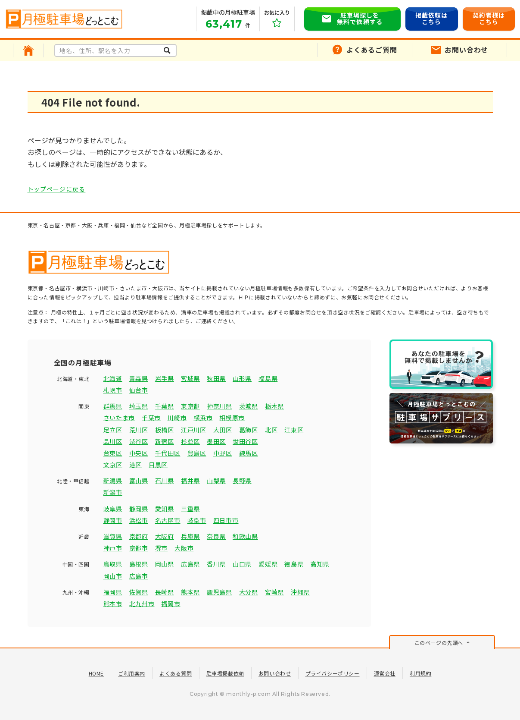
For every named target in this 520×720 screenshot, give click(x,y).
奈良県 (216, 536)
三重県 (190, 508)
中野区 (222, 453)
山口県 (242, 564)
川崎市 (177, 417)
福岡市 (170, 603)
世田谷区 (245, 441)
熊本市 (112, 603)
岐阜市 (196, 520)
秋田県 (216, 378)
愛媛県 (267, 564)
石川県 (164, 480)
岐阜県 (112, 508)
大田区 (222, 429)
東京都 (190, 406)
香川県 (216, 564)
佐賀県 (138, 592)
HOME (96, 673)
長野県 (242, 480)
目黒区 (158, 464)
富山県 (138, 480)
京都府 (138, 536)
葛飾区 (248, 429)
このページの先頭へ (438, 642)
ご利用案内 (131, 673)
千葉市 (151, 417)
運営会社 (384, 673)
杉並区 (190, 441)
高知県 (319, 564)
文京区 (112, 464)
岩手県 (164, 378)
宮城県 (190, 378)
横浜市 (202, 417)
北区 (271, 429)
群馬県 (112, 406)
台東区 (112, 453)
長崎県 (164, 592)
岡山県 (164, 564)
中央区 (138, 453)
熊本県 (190, 592)
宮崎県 (274, 592)
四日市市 (226, 520)
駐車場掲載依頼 (225, 673)
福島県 (267, 378)
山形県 (242, 378)
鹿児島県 (219, 592)
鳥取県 (112, 564)
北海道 (112, 378)
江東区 (293, 429)
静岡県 (138, 508)
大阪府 (164, 536)
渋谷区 (138, 441)
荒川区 (138, 429)
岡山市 (112, 576)
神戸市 (112, 548)
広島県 (190, 564)
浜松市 (138, 520)
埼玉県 (138, 406)
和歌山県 (245, 536)
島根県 (138, 564)
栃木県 (274, 406)
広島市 (138, 576)
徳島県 (293, 564)
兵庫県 (190, 536)
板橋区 (164, 429)
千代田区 (168, 453)
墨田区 (216, 441)
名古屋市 (168, 520)
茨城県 (248, 406)
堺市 (161, 548)
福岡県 (112, 592)
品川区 (112, 441)
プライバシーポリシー (332, 673)
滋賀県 (112, 536)
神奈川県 (219, 406)
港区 (135, 464)
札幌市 (112, 390)
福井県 (190, 480)
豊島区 (196, 453)
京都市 (138, 548)
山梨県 (216, 480)
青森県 (138, 378)
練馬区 (248, 453)
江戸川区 (193, 429)
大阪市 (183, 548)
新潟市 (112, 492)
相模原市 (232, 417)
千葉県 (164, 406)
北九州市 (142, 603)
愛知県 (164, 508)
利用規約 (420, 673)
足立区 (112, 429)
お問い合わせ (274, 673)
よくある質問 (175, 673)
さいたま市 (119, 417)
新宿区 (164, 441)
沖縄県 (300, 592)
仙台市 (138, 390)
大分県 (248, 592)
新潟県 (112, 480)
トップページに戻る (57, 189)
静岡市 (112, 520)
